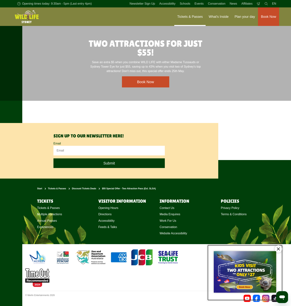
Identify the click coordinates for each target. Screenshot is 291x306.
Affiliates (247, 3)
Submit (109, 163)
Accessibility (167, 3)
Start (39, 188)
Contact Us (167, 207)
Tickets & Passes (57, 188)
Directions (105, 214)
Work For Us (168, 220)
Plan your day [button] (245, 17)
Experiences (45, 227)
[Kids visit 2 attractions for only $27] (245, 272)
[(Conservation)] (62, 257)
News (233, 3)
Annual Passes (47, 220)
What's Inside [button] (218, 17)
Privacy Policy (230, 207)
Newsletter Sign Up (142, 3)
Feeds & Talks (107, 227)
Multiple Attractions (49, 214)
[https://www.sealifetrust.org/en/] (168, 257)
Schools (185, 3)
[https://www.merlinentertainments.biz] (38, 257)
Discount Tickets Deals (84, 188)
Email (57, 143)
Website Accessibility (173, 233)
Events (199, 3)
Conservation (216, 3)
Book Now (145, 82)
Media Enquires (170, 214)
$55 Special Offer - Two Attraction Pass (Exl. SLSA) (129, 188)
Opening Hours (108, 207)
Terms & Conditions (234, 214)
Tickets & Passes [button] (190, 17)
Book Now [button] (268, 17)
